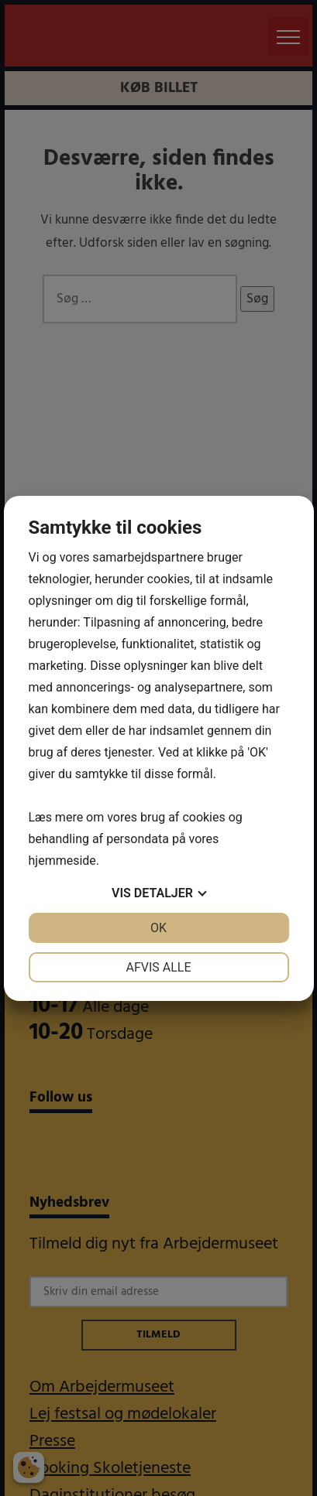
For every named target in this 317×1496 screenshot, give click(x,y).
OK (158, 927)
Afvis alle (158, 967)
